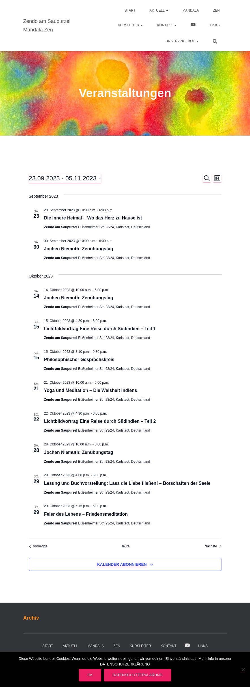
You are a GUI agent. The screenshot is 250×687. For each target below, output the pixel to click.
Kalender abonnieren (121, 564)
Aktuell (159, 10)
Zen (216, 10)
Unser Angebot (182, 41)
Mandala (190, 10)
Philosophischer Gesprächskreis (79, 359)
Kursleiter (130, 25)
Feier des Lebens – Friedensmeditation (86, 514)
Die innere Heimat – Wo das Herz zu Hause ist (93, 218)
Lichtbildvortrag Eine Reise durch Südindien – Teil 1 (100, 328)
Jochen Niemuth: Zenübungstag (78, 248)
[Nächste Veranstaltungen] (212, 546)
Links (215, 25)
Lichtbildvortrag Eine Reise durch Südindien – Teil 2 (100, 421)
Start (130, 10)
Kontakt (166, 25)
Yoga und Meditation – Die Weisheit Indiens (90, 390)
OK (90, 675)
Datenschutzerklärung (138, 675)
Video (193, 25)
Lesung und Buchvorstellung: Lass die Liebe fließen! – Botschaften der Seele (127, 483)
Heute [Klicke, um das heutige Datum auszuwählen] (125, 546)
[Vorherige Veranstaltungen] (38, 546)
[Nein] (243, 669)
